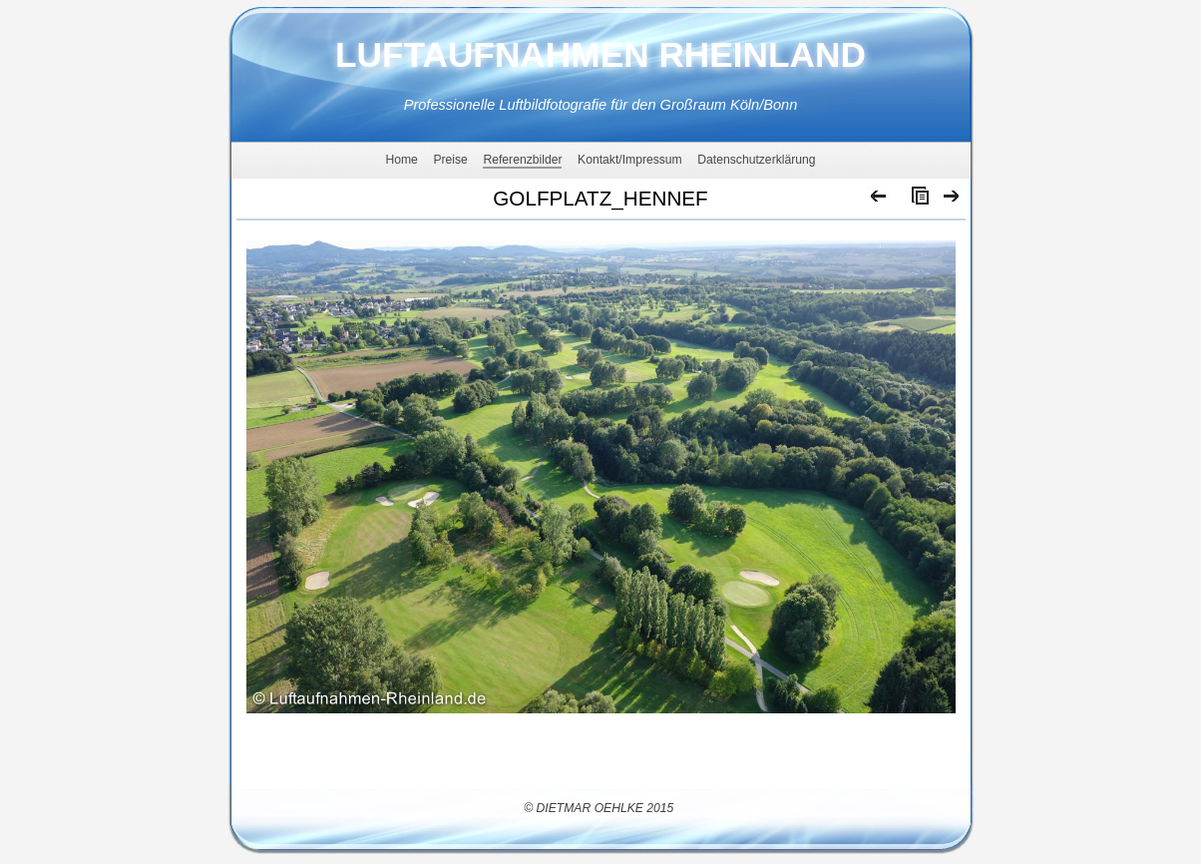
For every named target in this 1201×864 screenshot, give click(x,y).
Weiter (952, 201)
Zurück (879, 201)
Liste (916, 201)
